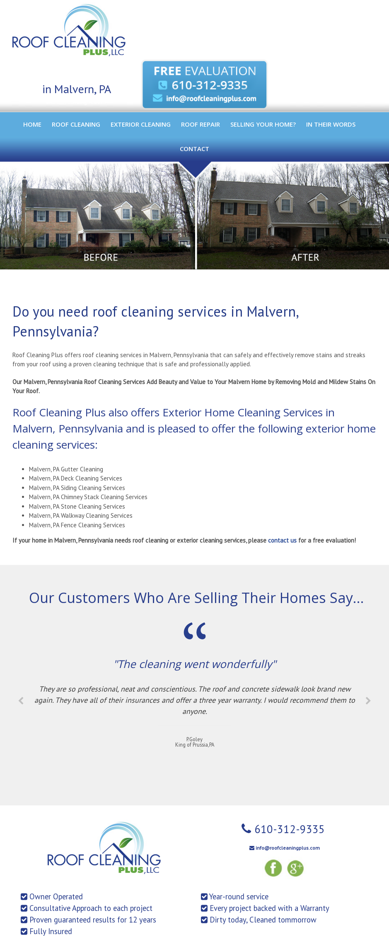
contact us (282, 540)
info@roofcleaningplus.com (288, 848)
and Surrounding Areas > (76, 102)
